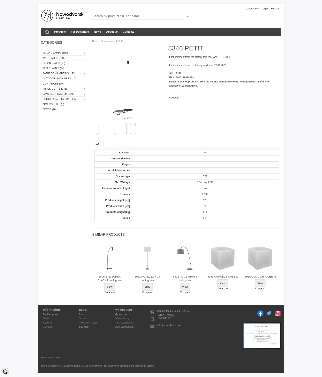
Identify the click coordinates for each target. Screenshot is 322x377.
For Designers (80, 31)
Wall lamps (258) (53, 58)
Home (95, 41)
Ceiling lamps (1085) (56, 52)
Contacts (128, 31)
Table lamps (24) (53, 68)
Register (275, 8)
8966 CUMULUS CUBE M (260, 276)
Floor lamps (107, 41)
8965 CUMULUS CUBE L (222, 276)
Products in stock (88, 322)
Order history (122, 318)
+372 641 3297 (165, 318)
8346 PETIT (122, 41)
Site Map (84, 326)
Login (265, 8)
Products (60, 31)
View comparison (124, 326)
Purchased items (124, 322)
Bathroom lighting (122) (59, 73)
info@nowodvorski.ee (169, 325)
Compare (174, 97)
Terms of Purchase (50, 357)
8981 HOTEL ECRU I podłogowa (147, 278)
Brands (83, 314)
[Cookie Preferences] (5, 371)
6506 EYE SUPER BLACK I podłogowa (110, 278)
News (97, 31)
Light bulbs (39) (53, 83)
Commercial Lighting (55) (60, 99)
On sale (83, 318)
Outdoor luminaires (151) (60, 78)
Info (97, 144)
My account (121, 314)
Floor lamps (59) (54, 63)
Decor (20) (49, 109)
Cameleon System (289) (58, 94)
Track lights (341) (55, 88)
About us (112, 31)
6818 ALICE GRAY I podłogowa (185, 278)
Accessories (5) (53, 104)
